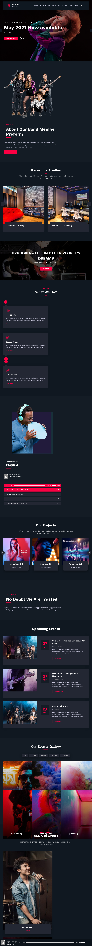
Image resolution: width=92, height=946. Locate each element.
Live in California (60, 564)
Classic (43, 613)
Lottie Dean (16, 748)
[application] (68, 338)
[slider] (66, 338)
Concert (65, 613)
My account (65, 920)
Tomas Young (46, 748)
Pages (42, 5)
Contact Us (74, 5)
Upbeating (70, 671)
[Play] (54, 338)
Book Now (46, 220)
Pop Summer (13, 642)
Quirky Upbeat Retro (74, 642)
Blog (66, 5)
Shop (59, 5)
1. (62, 343)
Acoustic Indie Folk (45, 642)
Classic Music (34, 259)
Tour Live (54, 613)
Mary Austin (16, 798)
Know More (55, 102)
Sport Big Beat (42, 671)
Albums (33, 613)
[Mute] (78, 338)
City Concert (56, 266)
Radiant (16, 5)
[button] (3, 155)
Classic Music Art (15, 860)
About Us (64, 914)
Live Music (11, 266)
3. (61, 352)
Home (36, 5)
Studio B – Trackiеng (62, 177)
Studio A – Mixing (16, 176)
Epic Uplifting (13, 671)
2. (61, 347)
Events (9, 851)
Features (51, 5)
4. (61, 356)
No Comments (58, 504)
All (25, 613)
